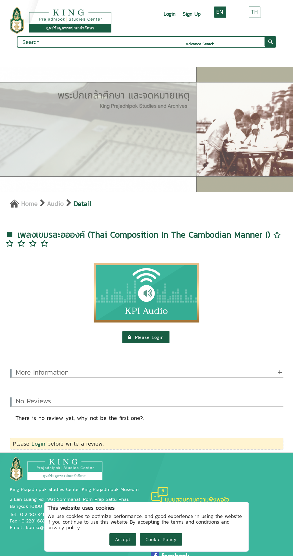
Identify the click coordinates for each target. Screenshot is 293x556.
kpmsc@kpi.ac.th (43, 527)
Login (169, 14)
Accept (123, 539)
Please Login (146, 337)
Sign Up (192, 14)
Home (24, 203)
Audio (55, 203)
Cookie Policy (161, 539)
